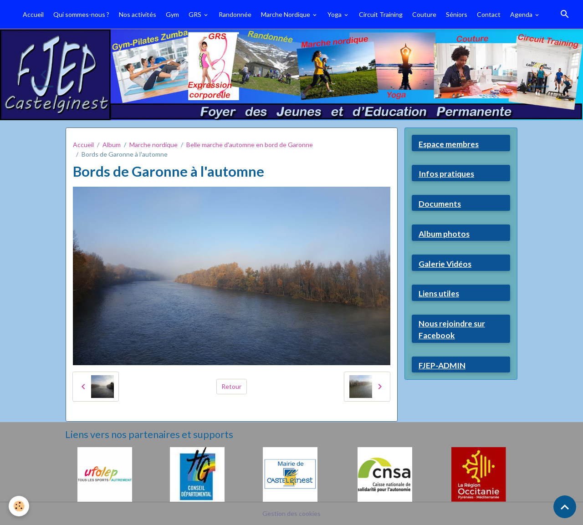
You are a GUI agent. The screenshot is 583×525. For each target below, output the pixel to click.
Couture (424, 14)
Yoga (335, 14)
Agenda (522, 14)
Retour (231, 386)
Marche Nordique (286, 14)
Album (111, 144)
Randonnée (235, 14)
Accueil (33, 14)
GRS (196, 14)
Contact (489, 14)
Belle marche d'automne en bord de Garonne (249, 144)
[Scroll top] (564, 506)
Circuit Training (381, 14)
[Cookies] (19, 506)
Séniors (456, 14)
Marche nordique (153, 144)
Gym (172, 14)
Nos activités (137, 14)
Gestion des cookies (291, 513)
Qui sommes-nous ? (81, 14)
